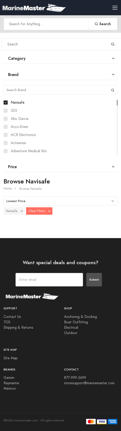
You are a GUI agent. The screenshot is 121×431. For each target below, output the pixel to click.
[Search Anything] (46, 24)
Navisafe (18, 102)
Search (103, 24)
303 (14, 110)
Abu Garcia (19, 118)
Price (12, 167)
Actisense (18, 143)
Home (8, 188)
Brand (13, 74)
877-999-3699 (75, 377)
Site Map (11, 358)
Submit (94, 279)
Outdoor (70, 333)
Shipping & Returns (18, 327)
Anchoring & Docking (80, 316)
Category (17, 58)
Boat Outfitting (76, 322)
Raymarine (11, 383)
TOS (7, 322)
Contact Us (12, 316)
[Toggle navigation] (116, 7)
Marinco (10, 388)
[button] (21, 211)
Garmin (9, 377)
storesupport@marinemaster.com (89, 383)
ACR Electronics (23, 134)
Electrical (71, 327)
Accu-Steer (19, 126)
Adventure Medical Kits (29, 151)
